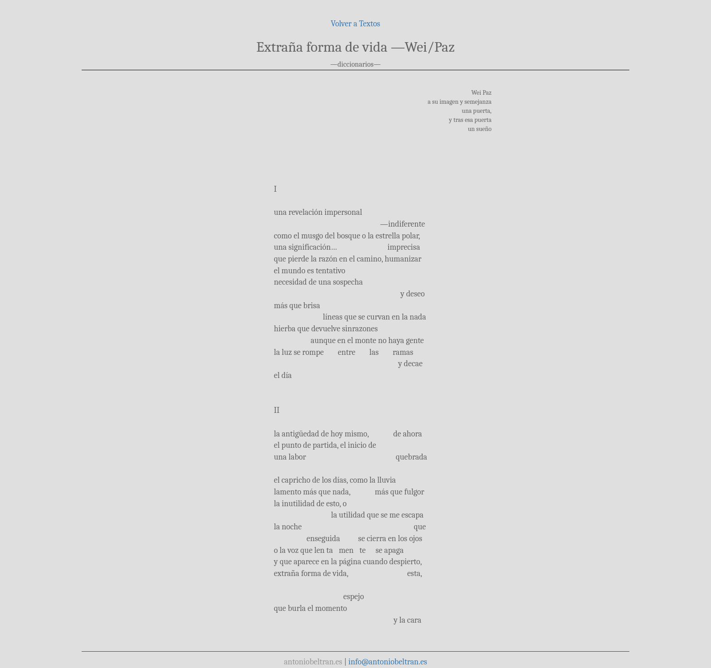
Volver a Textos (355, 24)
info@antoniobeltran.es (387, 662)
